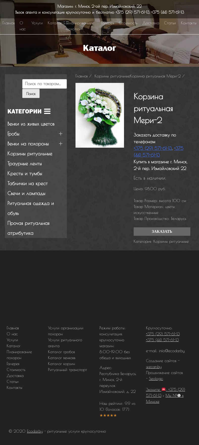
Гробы (13, 134)
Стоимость (128, 23)
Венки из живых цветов (30, 124)
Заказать (162, 231)
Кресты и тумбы (24, 173)
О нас (23, 26)
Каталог (55, 23)
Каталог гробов (61, 351)
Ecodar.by (35, 431)
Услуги (37, 23)
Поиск (31, 94)
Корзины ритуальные (171, 241)
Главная (8, 23)
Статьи (170, 23)
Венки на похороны (28, 143)
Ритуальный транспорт (67, 369)
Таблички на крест (27, 183)
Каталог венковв (61, 357)
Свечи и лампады (26, 193)
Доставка (150, 23)
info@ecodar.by (172, 350)
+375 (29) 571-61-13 (132, 12)
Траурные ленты (24, 163)
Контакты (189, 23)
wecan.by (154, 366)
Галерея (107, 23)
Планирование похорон (79, 26)
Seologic (156, 378)
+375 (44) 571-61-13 (167, 12)
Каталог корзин (61, 363)
